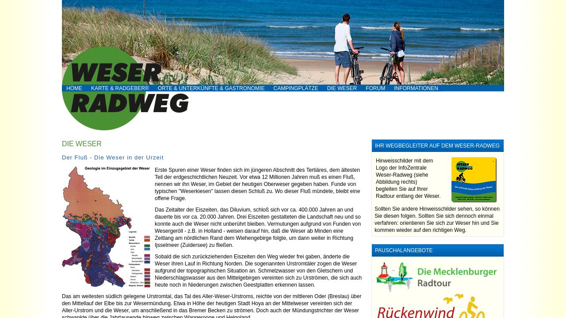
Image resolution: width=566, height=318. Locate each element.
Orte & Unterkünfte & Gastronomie (211, 88)
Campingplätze (295, 88)
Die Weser (342, 88)
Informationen (416, 88)
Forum (375, 88)
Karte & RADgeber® (120, 88)
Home (74, 88)
